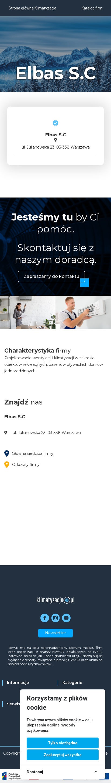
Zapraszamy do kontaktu (51, 276)
